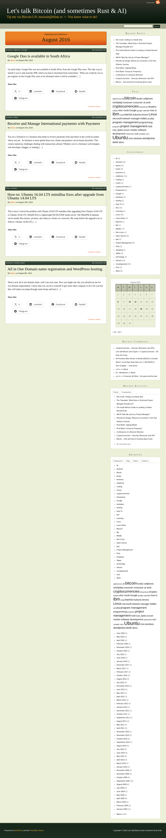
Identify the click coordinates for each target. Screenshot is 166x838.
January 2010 (122, 767)
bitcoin (118, 166)
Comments (126, 392)
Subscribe (153, 3)
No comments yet (99, 50)
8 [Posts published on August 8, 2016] (118, 302)
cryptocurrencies (122, 187)
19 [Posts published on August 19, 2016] (141, 309)
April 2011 (120, 728)
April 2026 (120, 640)
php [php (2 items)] (152, 118)
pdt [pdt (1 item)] (148, 119)
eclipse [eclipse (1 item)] (115, 111)
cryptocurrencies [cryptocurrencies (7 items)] (126, 106)
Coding (118, 180)
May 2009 (120, 795)
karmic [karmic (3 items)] (128, 114)
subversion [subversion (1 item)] (130, 134)
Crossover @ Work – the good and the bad (140, 376)
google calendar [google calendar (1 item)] (143, 111)
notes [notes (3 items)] (143, 118)
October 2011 (122, 714)
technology (120, 257)
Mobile (118, 229)
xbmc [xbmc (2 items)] (121, 142)
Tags (128, 461)
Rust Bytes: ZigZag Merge (126, 68)
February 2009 (122, 805)
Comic (118, 183)
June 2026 (121, 633)
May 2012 (120, 693)
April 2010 (120, 760)
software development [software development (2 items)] (132, 619)
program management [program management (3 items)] (126, 122)
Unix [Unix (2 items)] (130, 138)
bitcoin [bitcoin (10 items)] (130, 98)
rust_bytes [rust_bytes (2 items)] (118, 130)
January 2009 (122, 809)
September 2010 (123, 742)
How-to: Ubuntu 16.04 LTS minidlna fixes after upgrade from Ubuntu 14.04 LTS (55, 196)
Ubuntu (14, 188)
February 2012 (122, 703)
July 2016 (120, 682)
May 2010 (120, 756)
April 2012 (120, 697)
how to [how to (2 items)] (153, 110)
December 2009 (123, 770)
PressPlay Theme (37, 830)
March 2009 (121, 802)
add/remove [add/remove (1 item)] (117, 99)
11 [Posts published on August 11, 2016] (135, 302)
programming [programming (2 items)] (146, 122)
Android (9, 50)
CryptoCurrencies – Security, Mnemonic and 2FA (135, 78)
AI (116, 158)
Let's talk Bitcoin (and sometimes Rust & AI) (66, 10)
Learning (119, 211)
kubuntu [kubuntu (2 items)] (137, 114)
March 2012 (121, 700)
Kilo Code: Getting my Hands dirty (129, 40)
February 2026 (122, 644)
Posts (115, 392)
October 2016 (122, 675)
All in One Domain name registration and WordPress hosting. (55, 269)
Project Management (124, 243)
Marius (13, 60)
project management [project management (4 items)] (133, 126)
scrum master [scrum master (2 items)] (130, 130)
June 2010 (121, 753)
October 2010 (122, 739)
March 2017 (121, 668)
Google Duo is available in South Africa (38, 56)
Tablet (118, 253)
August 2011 (121, 721)
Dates (135, 461)
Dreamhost (120, 190)
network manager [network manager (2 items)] (131, 118)
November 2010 (123, 735)
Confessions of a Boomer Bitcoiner (129, 75)
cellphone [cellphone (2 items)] (148, 98)
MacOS (119, 222)
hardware (119, 197)
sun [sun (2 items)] (137, 133)
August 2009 (121, 784)
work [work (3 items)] (115, 142)
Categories (118, 461)
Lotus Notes (120, 218)
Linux (8, 188)
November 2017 (123, 665)
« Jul (114, 332)
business (9, 117)
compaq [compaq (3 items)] (117, 102)
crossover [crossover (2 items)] (127, 102)
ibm (117, 208)
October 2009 (122, 777)
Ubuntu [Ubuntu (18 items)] (120, 137)
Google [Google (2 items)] (132, 110)
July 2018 (120, 654)
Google (24, 50)
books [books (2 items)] (139, 98)
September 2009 (123, 781)
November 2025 (123, 647)
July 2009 (120, 788)
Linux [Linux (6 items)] (153, 114)
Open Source (121, 236)
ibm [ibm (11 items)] (116, 114)
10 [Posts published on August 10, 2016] (130, 302)
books (118, 169)
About (125, 369)
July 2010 (120, 749)
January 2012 (122, 707)
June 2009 (121, 791)
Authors (145, 461)
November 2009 (123, 774)
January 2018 (122, 661)
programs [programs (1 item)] (116, 127)
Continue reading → (95, 106)
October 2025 (122, 651)
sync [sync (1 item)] (147, 134)
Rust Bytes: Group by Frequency (128, 71)
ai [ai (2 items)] (123, 98)
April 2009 (120, 798)
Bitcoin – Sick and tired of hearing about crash (134, 82)
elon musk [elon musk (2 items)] (123, 110)
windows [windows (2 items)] (137, 138)
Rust (117, 246)
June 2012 (121, 689)
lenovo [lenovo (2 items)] (145, 114)
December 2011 (123, 711)
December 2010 (123, 732)
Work (16, 117)
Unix (117, 267)
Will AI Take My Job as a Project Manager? (132, 57)
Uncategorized (121, 264)
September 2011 (123, 718)
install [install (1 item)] (122, 115)
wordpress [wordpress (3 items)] (149, 138)
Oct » (120, 332)
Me (117, 225)
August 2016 (121, 679)
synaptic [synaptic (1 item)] (142, 134)
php (117, 239)
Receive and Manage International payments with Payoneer (53, 123)
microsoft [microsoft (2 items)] (117, 118)
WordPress (18, 830)
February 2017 (122, 672)
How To (119, 204)
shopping (119, 250)
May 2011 (120, 725)
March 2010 (121, 763)
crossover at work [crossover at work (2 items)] (142, 102)
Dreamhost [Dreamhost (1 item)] (143, 107)
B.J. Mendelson (122, 373)
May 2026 (120, 637)
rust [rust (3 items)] (150, 126)
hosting (17, 263)
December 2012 (123, 686)
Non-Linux (120, 232)
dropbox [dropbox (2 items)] (152, 106)
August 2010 (121, 746)
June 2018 (121, 658)
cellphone (17, 50)
